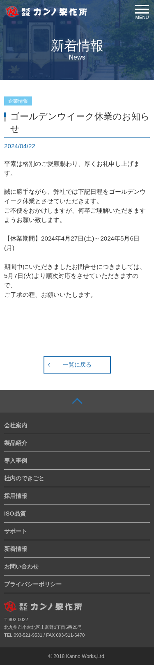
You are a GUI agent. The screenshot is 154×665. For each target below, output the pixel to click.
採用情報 (15, 496)
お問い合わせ (21, 566)
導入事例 (15, 460)
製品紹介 (15, 443)
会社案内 (15, 425)
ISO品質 (15, 513)
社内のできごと (24, 478)
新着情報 (15, 549)
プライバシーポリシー (33, 584)
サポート (15, 531)
